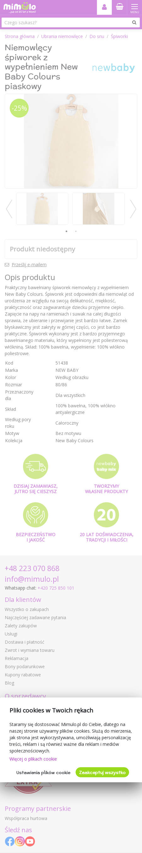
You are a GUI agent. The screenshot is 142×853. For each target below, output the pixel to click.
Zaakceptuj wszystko (102, 772)
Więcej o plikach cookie (33, 759)
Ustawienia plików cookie (43, 772)
